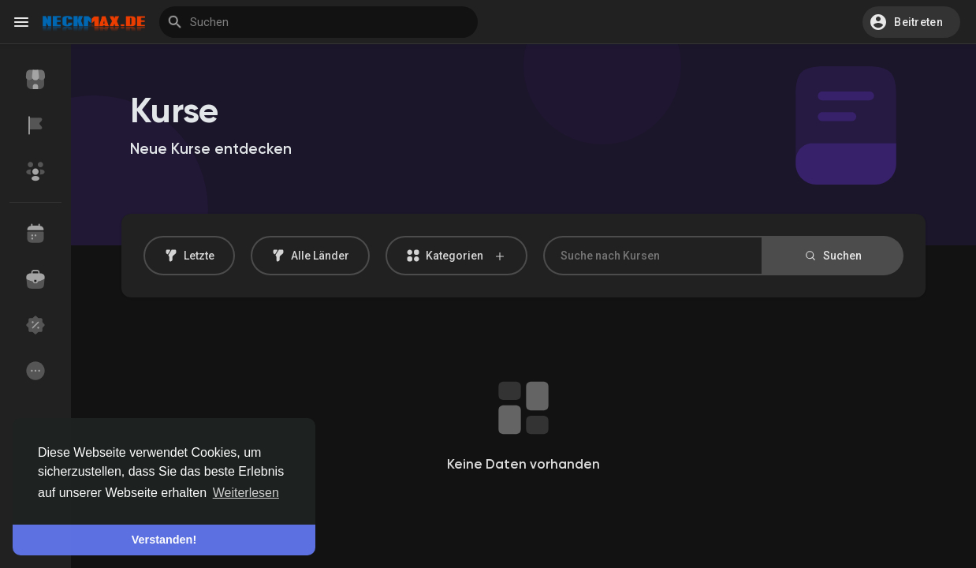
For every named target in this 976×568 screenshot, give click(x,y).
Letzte (189, 255)
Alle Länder (310, 255)
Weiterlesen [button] (246, 492)
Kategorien (456, 255)
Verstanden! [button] (164, 539)
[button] (911, 22)
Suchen (832, 255)
